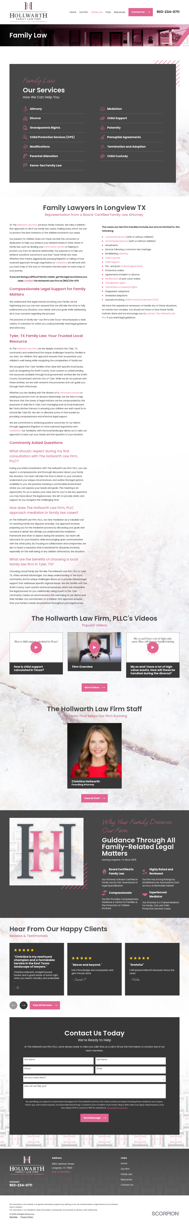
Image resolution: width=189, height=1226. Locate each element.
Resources (126, 1179)
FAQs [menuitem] (108, 12)
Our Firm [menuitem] (83, 12)
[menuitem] (13, 1217)
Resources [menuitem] (119, 12)
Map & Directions (61, 1171)
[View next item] (24, 1005)
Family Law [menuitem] (97, 12)
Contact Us (127, 1184)
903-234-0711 (168, 11)
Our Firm (125, 1168)
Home (124, 1163)
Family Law (126, 1174)
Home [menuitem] (73, 12)
